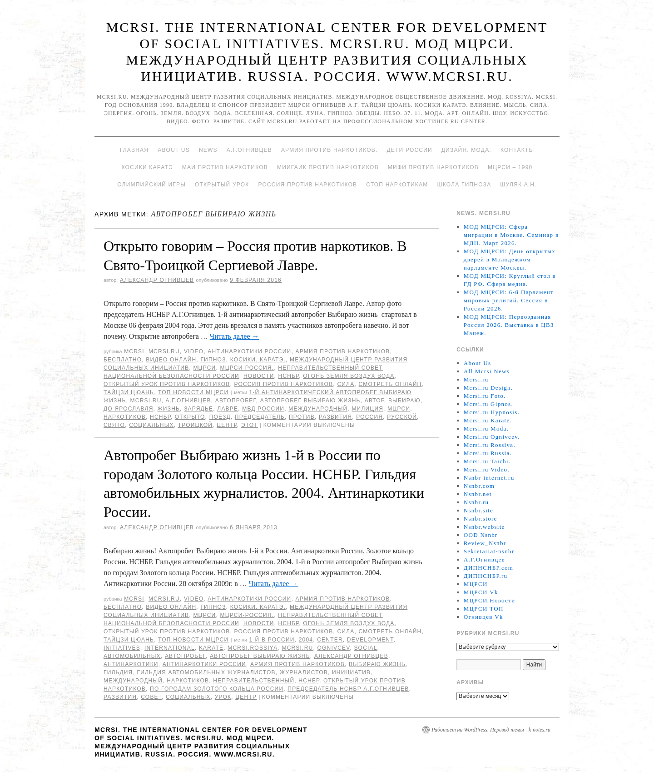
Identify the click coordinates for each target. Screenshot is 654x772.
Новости (258, 376)
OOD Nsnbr (481, 534)
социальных (151, 425)
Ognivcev (333, 648)
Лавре (227, 409)
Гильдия (118, 672)
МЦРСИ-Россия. (247, 368)
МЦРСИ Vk (481, 592)
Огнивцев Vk (483, 616)
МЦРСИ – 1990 (510, 167)
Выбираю (404, 400)
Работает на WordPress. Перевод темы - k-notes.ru (490, 730)
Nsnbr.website (484, 526)
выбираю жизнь (377, 664)
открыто (190, 417)
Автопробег (235, 400)
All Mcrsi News (487, 371)
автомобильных (132, 656)
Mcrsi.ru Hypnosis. (492, 412)
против (302, 417)
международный (317, 409)
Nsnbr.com (479, 485)
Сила (345, 384)
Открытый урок (222, 184)
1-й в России (272, 640)
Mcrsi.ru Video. (487, 469)
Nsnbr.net (478, 494)
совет (151, 697)
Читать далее (234, 336)
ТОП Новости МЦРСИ (193, 392)
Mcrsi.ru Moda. (486, 428)
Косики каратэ (147, 167)
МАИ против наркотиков (225, 167)
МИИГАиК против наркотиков (328, 167)
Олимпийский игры (151, 184)
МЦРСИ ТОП (484, 608)
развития (335, 417)
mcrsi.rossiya (252, 648)
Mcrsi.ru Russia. (488, 453)
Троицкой (195, 425)
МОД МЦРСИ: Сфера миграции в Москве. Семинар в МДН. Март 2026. (511, 234)
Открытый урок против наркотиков (167, 384)
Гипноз (213, 359)
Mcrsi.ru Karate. (488, 420)
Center (330, 640)
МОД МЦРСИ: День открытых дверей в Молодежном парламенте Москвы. (509, 259)
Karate (211, 648)
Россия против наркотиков (307, 184)
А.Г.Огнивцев (249, 150)
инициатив (351, 672)
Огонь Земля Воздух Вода (348, 376)
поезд (220, 417)
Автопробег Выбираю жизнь (310, 400)
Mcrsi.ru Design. (488, 387)
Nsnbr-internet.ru (489, 477)
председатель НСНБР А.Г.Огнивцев (348, 689)
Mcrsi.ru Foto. (485, 395)
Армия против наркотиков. (329, 150)
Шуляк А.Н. (518, 184)
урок (223, 697)
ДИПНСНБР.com (488, 567)
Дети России (409, 150)
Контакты (517, 150)
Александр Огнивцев (157, 280)
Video (193, 351)
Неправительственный (253, 680)
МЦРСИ (204, 368)
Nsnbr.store (480, 518)
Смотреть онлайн (389, 384)
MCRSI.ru (146, 400)
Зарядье (198, 409)
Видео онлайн (171, 359)
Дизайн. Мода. (466, 150)
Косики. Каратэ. (258, 359)
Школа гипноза (464, 184)
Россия (369, 417)
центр (227, 425)
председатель (260, 417)
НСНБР (288, 376)
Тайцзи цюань (129, 392)
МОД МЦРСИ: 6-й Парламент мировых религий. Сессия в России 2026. (509, 300)
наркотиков (125, 417)
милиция (367, 409)
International (169, 648)
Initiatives (122, 648)
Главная (134, 150)
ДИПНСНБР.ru (486, 575)
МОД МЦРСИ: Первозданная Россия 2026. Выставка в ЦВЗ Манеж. (509, 324)
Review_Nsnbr (485, 543)
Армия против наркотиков (342, 351)
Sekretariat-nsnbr (489, 551)
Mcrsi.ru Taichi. (487, 461)
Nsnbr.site (478, 510)
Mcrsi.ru (164, 351)
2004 (306, 640)
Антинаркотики (131, 664)
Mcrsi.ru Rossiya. (489, 444)
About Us (174, 150)
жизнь (169, 409)
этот (249, 425)
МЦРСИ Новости (489, 600)
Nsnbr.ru (476, 502)
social (365, 648)
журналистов (304, 672)
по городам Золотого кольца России (216, 689)
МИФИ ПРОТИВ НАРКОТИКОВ (433, 167)
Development (370, 640)
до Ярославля (129, 409)
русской (402, 417)
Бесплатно (123, 359)
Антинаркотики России (249, 351)
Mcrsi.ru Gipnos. (488, 404)
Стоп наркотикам (397, 184)
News (208, 150)
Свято (114, 425)
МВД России (263, 409)
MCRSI (134, 351)
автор (374, 400)
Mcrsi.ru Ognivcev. (492, 436)
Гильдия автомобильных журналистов (206, 672)
